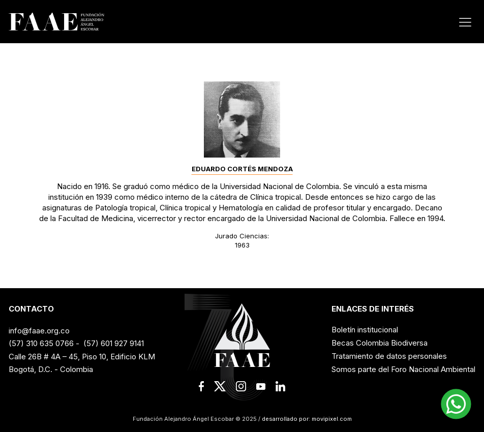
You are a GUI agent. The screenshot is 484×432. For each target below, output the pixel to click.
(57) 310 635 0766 (41, 343)
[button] (456, 404)
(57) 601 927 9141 (113, 343)
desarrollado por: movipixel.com (306, 418)
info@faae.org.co (39, 330)
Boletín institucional (364, 329)
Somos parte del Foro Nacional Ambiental (403, 369)
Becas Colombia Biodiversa (379, 343)
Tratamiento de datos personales (389, 356)
